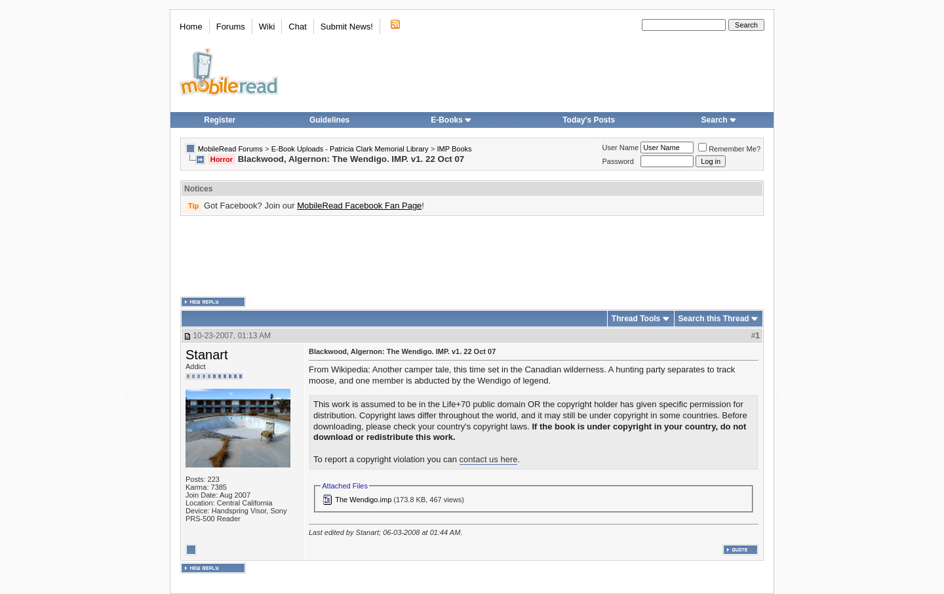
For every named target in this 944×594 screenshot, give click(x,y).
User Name (620, 147)
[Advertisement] (472, 256)
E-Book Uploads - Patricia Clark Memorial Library (350, 149)
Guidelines (329, 120)
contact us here (489, 459)
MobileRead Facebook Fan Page (359, 205)
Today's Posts (588, 120)
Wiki (267, 26)
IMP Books (454, 149)
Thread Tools (636, 318)
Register (219, 120)
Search (719, 120)
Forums (230, 26)
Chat (297, 26)
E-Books (451, 120)
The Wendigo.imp (363, 500)
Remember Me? (729, 149)
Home (191, 26)
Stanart (206, 354)
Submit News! (347, 26)
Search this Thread (713, 318)
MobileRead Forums (230, 149)
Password (618, 161)
